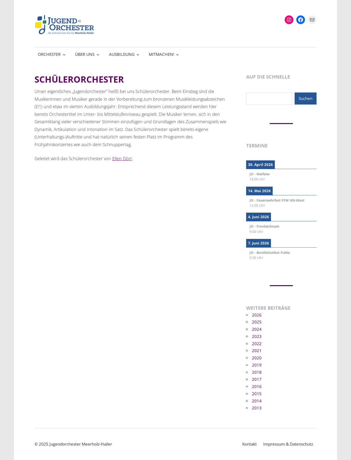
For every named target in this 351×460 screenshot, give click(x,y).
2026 (257, 315)
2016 (257, 386)
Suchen (305, 98)
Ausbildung (124, 54)
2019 (257, 365)
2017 (257, 379)
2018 (257, 372)
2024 (257, 329)
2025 (257, 322)
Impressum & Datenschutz (288, 444)
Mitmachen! (164, 54)
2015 (257, 393)
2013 (257, 408)
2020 (257, 358)
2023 (257, 336)
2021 (257, 350)
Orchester (52, 54)
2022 (257, 343)
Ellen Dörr (122, 158)
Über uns (87, 54)
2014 (257, 401)
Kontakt (249, 444)
